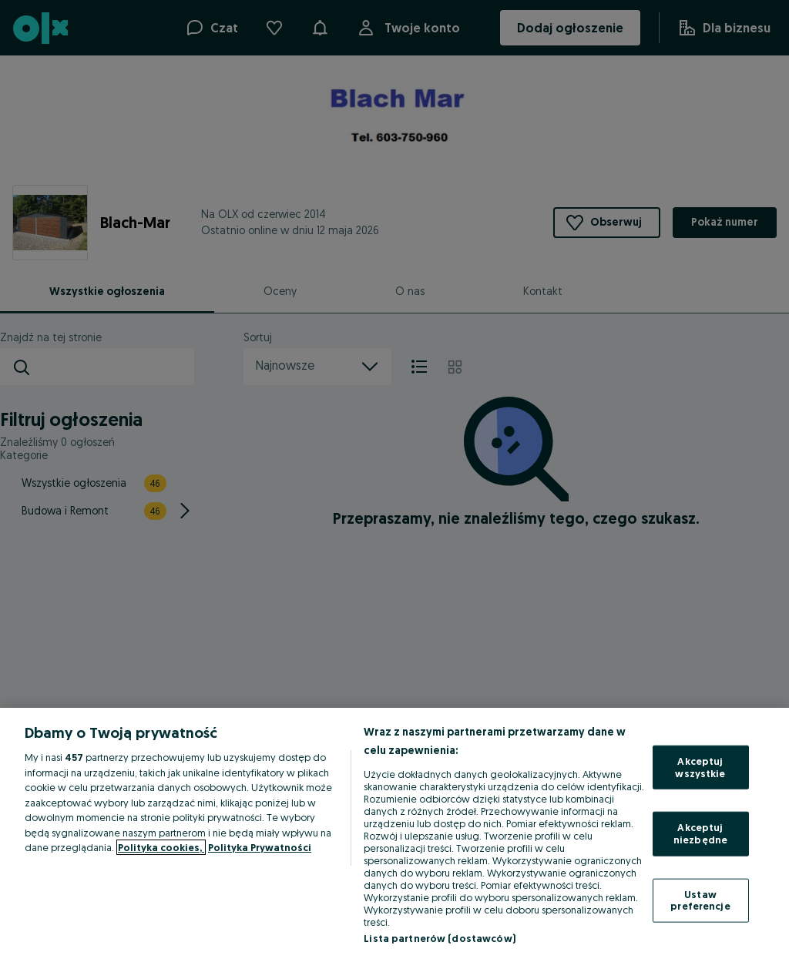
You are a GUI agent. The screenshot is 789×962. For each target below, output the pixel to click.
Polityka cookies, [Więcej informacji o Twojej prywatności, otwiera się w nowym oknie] (161, 847)
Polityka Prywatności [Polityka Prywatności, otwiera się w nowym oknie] (259, 847)
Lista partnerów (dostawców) (439, 938)
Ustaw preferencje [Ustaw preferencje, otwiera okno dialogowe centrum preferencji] (700, 899)
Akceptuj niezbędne (700, 833)
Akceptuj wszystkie (700, 767)
